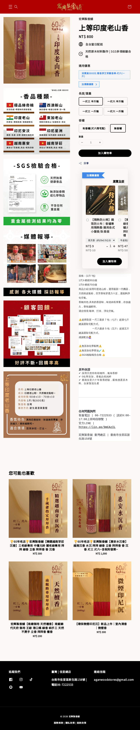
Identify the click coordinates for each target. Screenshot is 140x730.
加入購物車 (105, 153)
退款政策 (81, 722)
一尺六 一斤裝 (115, 111)
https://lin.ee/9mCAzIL (97, 427)
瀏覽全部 (118, 181)
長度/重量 (85, 93)
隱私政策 (70, 722)
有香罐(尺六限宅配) (94, 128)
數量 (81, 136)
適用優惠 (84, 66)
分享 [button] (84, 163)
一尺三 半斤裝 (91, 101)
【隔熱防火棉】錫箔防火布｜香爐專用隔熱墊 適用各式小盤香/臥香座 (100, 225)
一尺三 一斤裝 (91, 111)
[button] (10, 7)
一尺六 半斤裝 (115, 101)
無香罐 (118, 128)
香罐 (81, 120)
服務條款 (58, 722)
